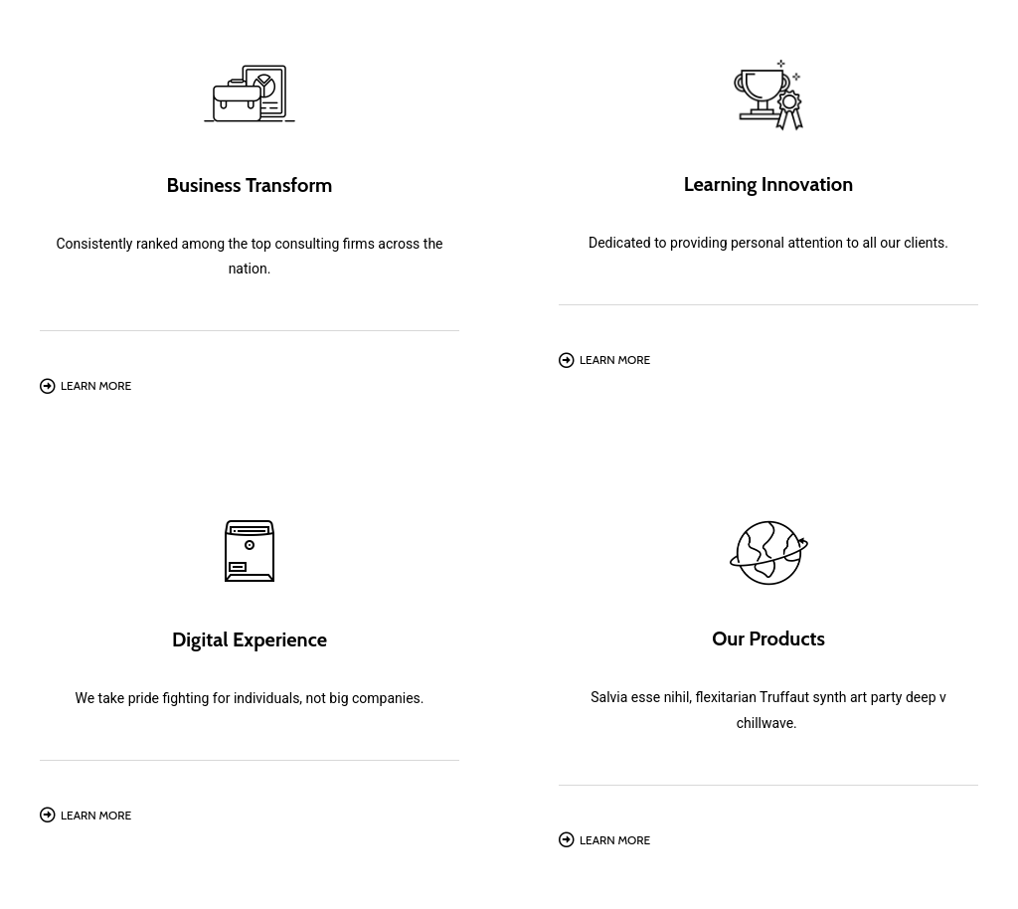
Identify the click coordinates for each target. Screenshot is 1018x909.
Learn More (96, 385)
